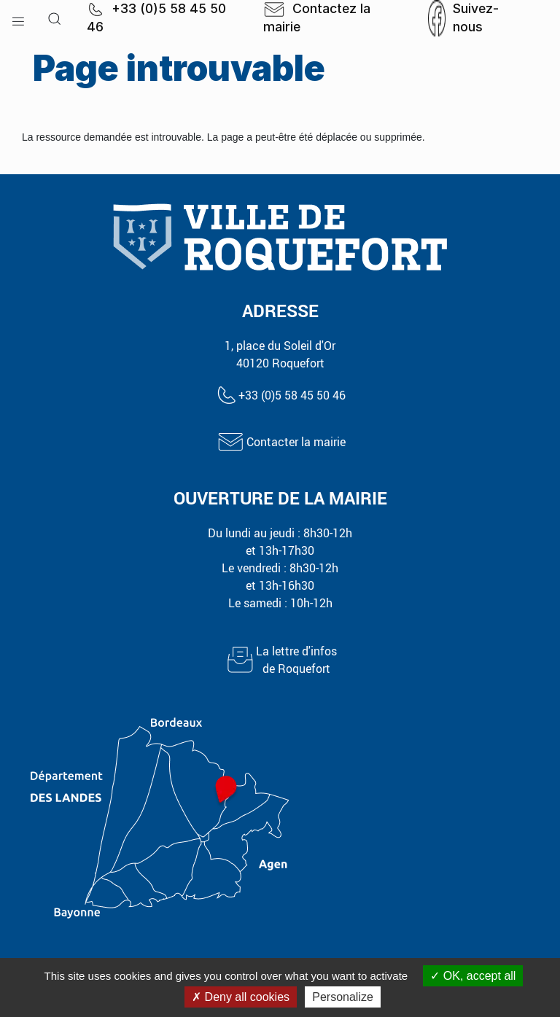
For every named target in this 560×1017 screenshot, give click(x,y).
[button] (18, 18)
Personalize (342, 997)
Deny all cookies (240, 997)
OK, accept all (473, 976)
